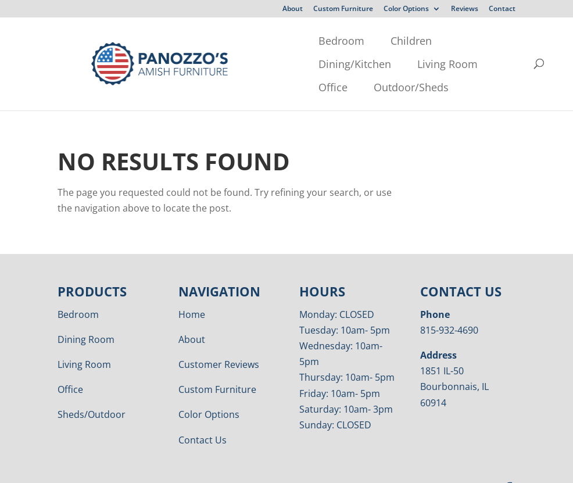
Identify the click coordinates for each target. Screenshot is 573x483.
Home (191, 291)
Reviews (464, 9)
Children (206, 41)
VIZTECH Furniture (356, 466)
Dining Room (86, 316)
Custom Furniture (343, 9)
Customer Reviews (218, 341)
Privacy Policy (209, 466)
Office (127, 64)
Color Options (406, 9)
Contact (502, 9)
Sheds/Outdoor (92, 391)
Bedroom (136, 41)
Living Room (382, 41)
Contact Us (202, 416)
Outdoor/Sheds (206, 64)
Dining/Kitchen (289, 41)
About (292, 9)
